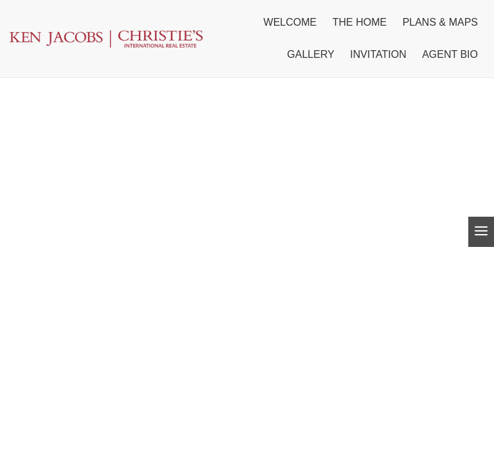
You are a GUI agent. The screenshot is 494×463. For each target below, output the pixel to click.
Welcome (290, 22)
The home (360, 22)
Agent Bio (450, 54)
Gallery (310, 54)
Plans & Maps (440, 22)
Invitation (378, 54)
